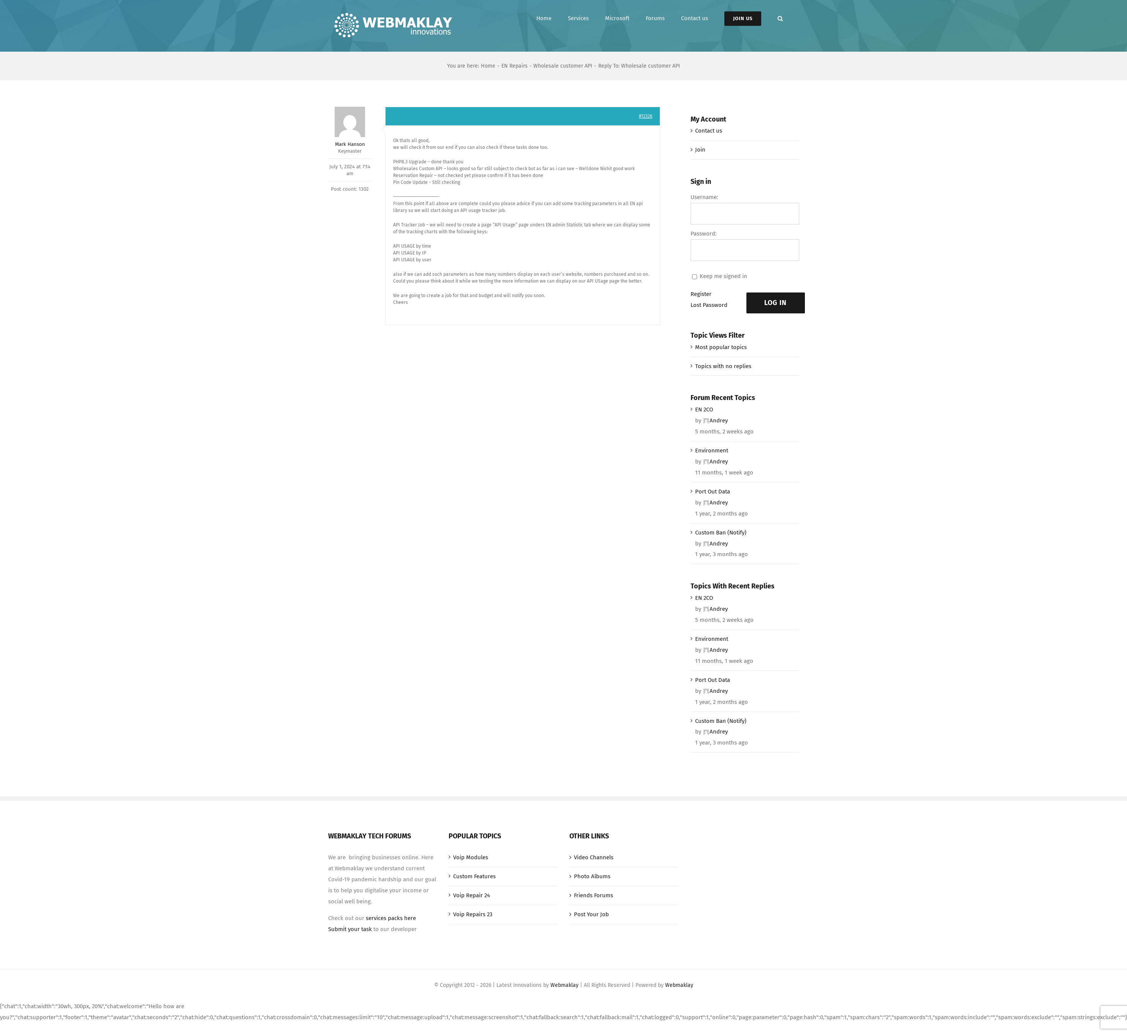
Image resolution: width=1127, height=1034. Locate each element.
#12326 (645, 116)
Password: (704, 233)
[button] (780, 18)
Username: (704, 197)
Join (700, 149)
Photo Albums (592, 876)
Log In (775, 303)
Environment (711, 450)
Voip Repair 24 (471, 895)
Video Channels (593, 857)
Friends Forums (593, 895)
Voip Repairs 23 (472, 914)
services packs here (391, 918)
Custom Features (474, 876)
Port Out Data (712, 491)
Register (701, 294)
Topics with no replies (723, 366)
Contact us (708, 130)
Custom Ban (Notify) (720, 532)
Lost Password (709, 305)
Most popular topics (721, 347)
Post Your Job (591, 914)
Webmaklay (564, 985)
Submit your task (350, 929)
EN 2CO (704, 409)
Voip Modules (470, 857)
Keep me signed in (723, 276)
